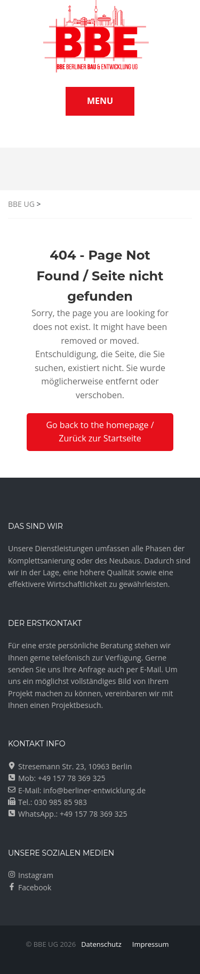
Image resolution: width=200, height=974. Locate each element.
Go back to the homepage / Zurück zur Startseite (100, 432)
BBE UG (21, 204)
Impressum (150, 944)
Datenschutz (101, 944)
